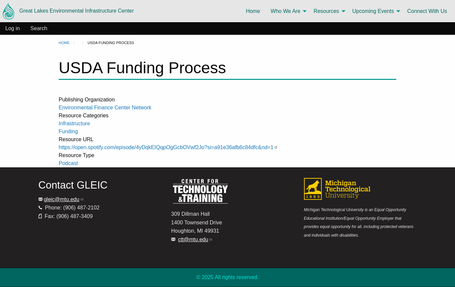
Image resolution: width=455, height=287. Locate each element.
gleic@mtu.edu (64, 199)
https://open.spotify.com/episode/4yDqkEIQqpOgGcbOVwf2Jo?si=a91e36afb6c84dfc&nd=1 (168, 147)
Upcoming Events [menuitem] (373, 11)
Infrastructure (74, 123)
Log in (12, 28)
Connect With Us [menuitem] (427, 11)
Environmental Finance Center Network (105, 107)
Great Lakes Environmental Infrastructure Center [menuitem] (68, 11)
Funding (68, 131)
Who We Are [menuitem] (286, 11)
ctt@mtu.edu (195, 239)
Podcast (68, 163)
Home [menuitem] (253, 11)
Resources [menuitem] (326, 11)
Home (64, 43)
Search (39, 28)
